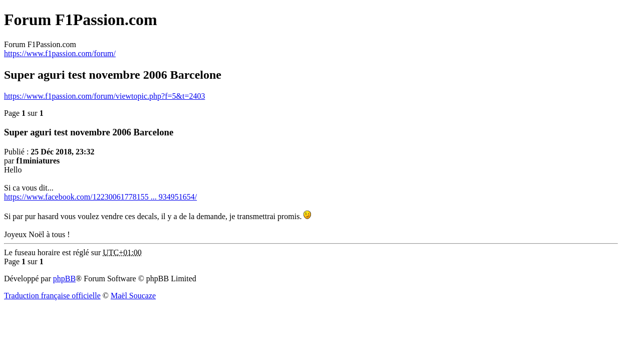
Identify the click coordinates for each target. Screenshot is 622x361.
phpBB (64, 278)
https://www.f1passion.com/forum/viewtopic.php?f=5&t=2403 (104, 96)
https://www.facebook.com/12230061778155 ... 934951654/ (100, 197)
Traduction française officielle (52, 295)
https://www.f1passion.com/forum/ (60, 53)
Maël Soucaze (133, 295)
